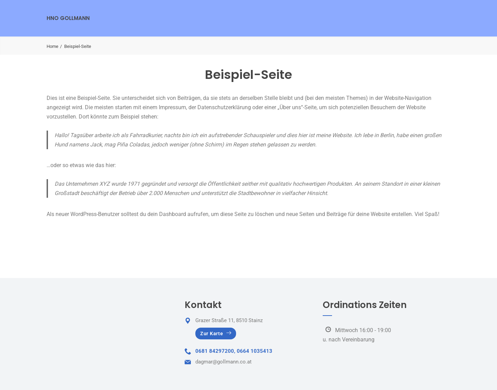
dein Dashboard (166, 214)
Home (52, 46)
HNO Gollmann (68, 18)
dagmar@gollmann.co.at (223, 362)
